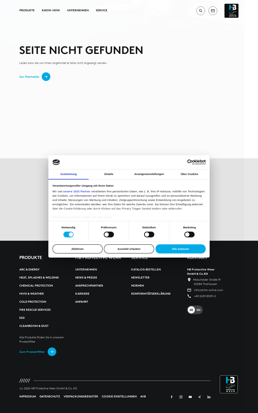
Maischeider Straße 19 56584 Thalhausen (207, 282)
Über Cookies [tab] (189, 174)
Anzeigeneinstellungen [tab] (149, 174)
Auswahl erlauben (129, 248)
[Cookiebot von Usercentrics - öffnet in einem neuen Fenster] (190, 162)
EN (198, 310)
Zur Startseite (29, 76)
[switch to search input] (200, 10)
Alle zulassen (180, 248)
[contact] (213, 10)
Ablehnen (77, 248)
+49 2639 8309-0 (205, 296)
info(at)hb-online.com (208, 290)
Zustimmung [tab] (68, 174)
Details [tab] (108, 174)
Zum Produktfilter (32, 352)
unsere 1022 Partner (76, 191)
